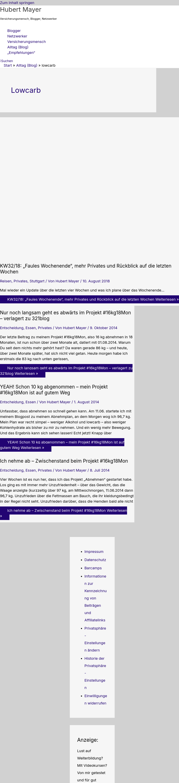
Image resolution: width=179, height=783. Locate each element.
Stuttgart (37, 281)
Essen (31, 328)
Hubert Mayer (20, 9)
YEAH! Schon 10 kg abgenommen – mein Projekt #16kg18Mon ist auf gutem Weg (54, 389)
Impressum (93, 551)
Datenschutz (95, 560)
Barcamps (93, 568)
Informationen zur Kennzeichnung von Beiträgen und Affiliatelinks (95, 598)
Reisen (5, 281)
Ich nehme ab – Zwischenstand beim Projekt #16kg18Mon (64, 461)
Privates (21, 281)
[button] (6, 61)
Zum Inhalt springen (17, 3)
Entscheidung (12, 328)
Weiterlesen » (66, 371)
